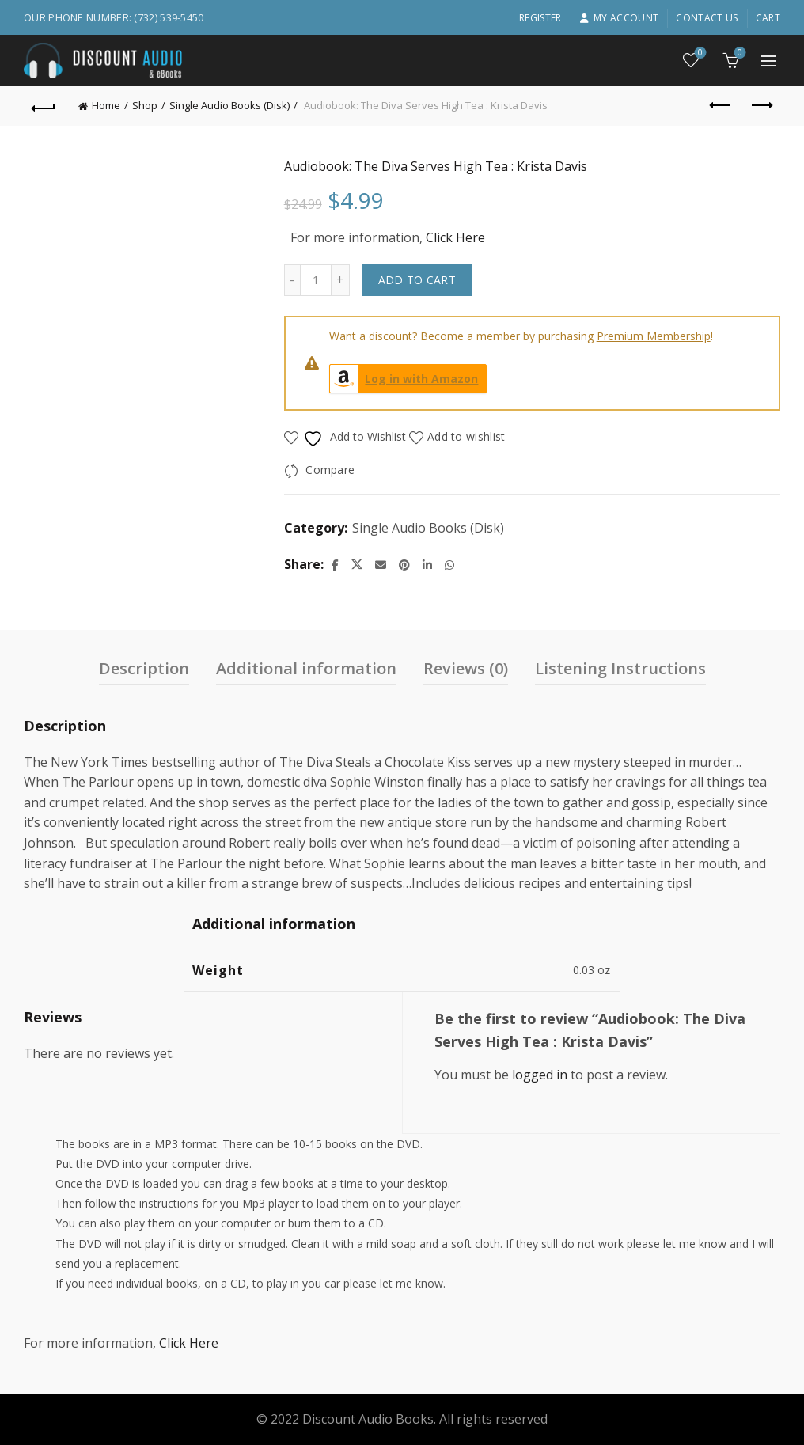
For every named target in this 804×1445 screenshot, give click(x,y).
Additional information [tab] (306, 668)
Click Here (455, 237)
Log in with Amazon (404, 379)
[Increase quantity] (341, 280)
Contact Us (707, 18)
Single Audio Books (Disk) (229, 105)
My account (618, 18)
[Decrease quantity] (292, 280)
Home (106, 105)
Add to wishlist (466, 436)
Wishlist (699, 53)
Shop (144, 105)
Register (540, 18)
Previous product (721, 105)
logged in (539, 1074)
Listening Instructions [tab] (620, 668)
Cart (768, 18)
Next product (761, 105)
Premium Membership (654, 335)
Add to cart (417, 279)
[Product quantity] (316, 280)
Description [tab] (144, 668)
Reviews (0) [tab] (465, 668)
